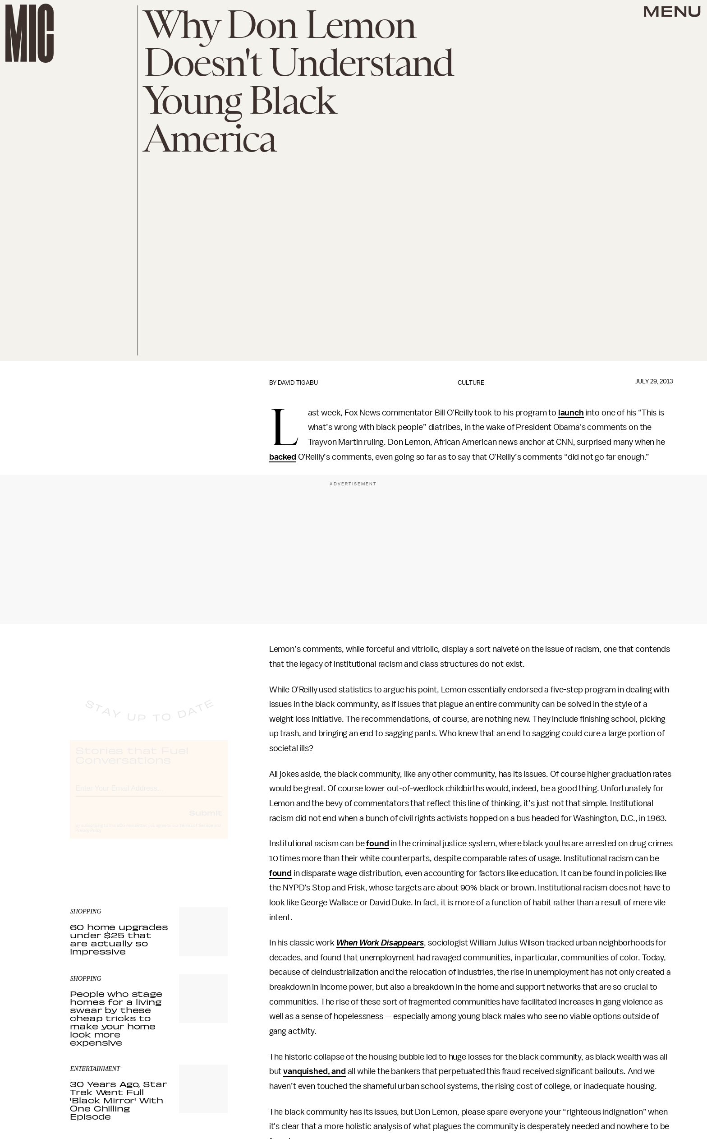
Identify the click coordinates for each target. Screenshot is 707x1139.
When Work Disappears (380, 942)
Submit (205, 820)
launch (571, 412)
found (377, 843)
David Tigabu (298, 382)
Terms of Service (196, 833)
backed (282, 456)
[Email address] (148, 795)
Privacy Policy (88, 838)
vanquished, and (314, 1071)
